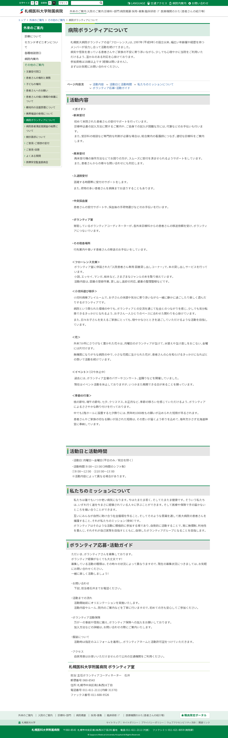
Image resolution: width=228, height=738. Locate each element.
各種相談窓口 (33, 53)
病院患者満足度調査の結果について (42, 128)
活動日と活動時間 (121, 84)
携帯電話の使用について (39, 113)
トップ (22, 20)
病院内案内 (31, 59)
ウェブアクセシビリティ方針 (181, 722)
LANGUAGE (138, 3)
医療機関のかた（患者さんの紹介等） (183, 11)
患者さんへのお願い (37, 90)
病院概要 (125, 11)
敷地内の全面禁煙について (40, 107)
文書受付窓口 (33, 71)
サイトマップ (113, 722)
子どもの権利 (33, 84)
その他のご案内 (56, 20)
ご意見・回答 (33, 149)
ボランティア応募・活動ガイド (111, 88)
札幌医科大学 (28, 722)
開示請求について (36, 137)
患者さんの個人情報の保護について (42, 99)
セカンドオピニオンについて (41, 44)
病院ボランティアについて (40, 120)
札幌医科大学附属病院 (41, 11)
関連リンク (204, 722)
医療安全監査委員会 (37, 162)
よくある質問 (33, 156)
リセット (63, 3)
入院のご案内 (95, 11)
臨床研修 (152, 11)
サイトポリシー (130, 722)
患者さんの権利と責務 (38, 78)
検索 (101, 3)
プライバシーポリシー (152, 722)
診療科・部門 (111, 11)
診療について (33, 36)
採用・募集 (138, 11)
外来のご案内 (78, 11)
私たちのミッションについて (155, 84)
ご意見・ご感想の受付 (37, 143)
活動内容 (98, 84)
